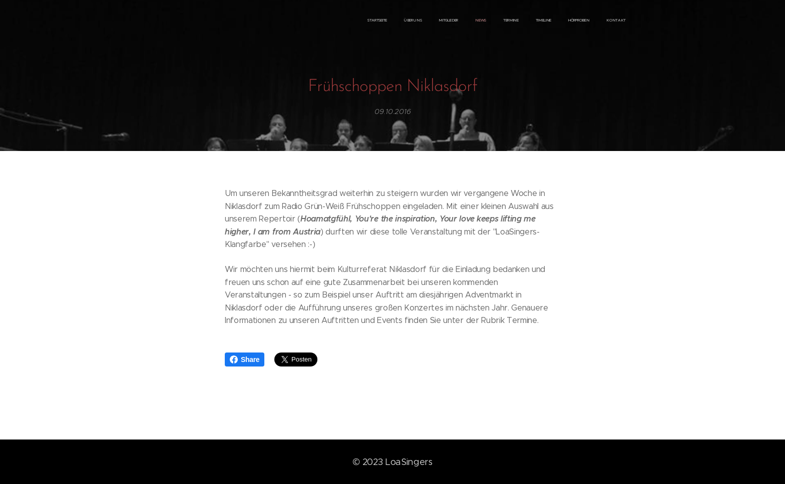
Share (244, 360)
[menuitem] (513, 20)
